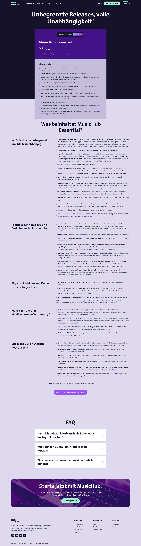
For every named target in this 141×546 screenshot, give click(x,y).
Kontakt (13, 543)
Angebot (77, 527)
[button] (29, 3)
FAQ (61, 3)
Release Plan (97, 530)
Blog (46, 114)
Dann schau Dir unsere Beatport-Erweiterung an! (76, 216)
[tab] (65, 34)
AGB (30, 543)
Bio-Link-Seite (78, 530)
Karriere (115, 527)
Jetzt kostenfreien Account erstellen (70, 392)
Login (126, 3)
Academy (96, 527)
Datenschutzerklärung (41, 543)
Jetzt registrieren (112, 3)
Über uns (115, 524)
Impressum (22, 543)
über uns (40, 3)
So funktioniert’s (79, 524)
